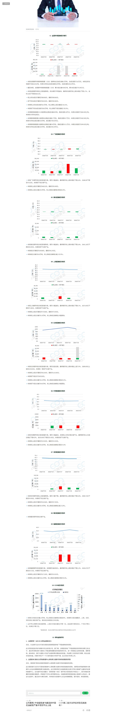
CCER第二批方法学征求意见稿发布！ (73, 704)
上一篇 (28, 700)
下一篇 (61, 700)
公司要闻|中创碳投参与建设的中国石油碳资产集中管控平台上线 (41, 704)
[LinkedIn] (83, 710)
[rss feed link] (89, 710)
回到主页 (6, 3)
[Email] (87, 710)
